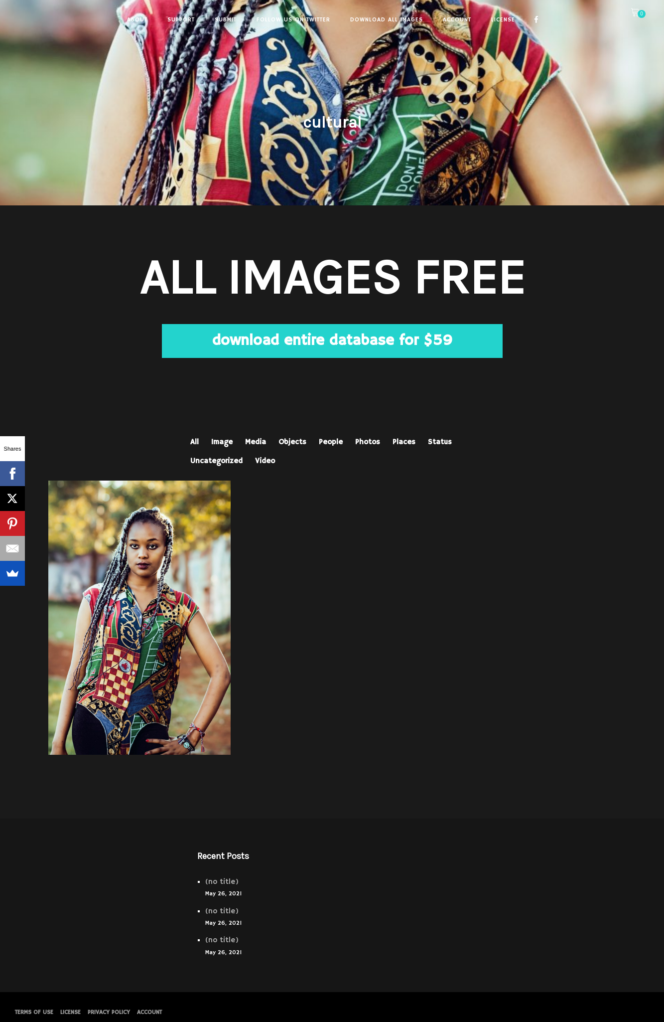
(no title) (222, 881)
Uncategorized (216, 461)
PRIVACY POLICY (109, 1012)
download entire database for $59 (332, 341)
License (70, 1012)
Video (265, 461)
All (194, 442)
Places (404, 442)
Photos (367, 442)
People (331, 442)
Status (440, 442)
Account (149, 1012)
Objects (292, 442)
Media (255, 442)
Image (222, 442)
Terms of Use (34, 1012)
